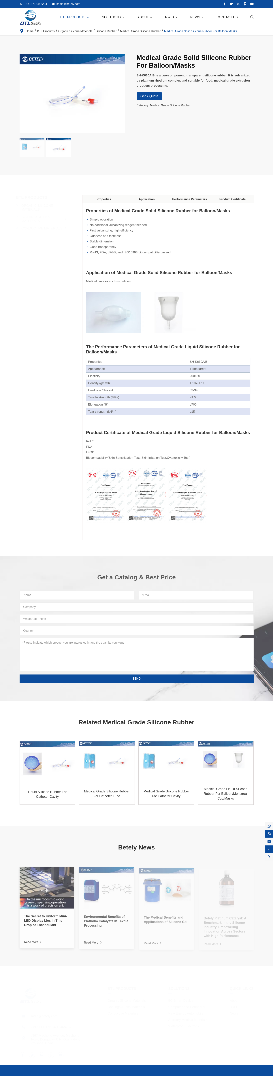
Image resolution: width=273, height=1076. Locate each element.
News (197, 17)
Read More (33, 944)
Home (30, 31)
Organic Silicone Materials (75, 31)
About (144, 17)
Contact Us (227, 17)
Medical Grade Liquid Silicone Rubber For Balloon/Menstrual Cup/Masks (226, 795)
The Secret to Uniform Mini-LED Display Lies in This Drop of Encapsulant (45, 922)
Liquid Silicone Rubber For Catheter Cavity (47, 796)
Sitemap (226, 1072)
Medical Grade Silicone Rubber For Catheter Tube (106, 795)
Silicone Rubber (106, 31)
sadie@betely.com (68, 3)
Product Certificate (234, 199)
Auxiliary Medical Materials (187, 1018)
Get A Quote (149, 96)
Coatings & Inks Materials (37, 219)
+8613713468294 (35, 3)
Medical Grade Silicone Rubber (140, 31)
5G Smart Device (180, 999)
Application (148, 199)
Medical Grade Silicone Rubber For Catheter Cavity (166, 795)
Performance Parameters (191, 199)
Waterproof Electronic (184, 1025)
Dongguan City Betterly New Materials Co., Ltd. (66, 1072)
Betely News (136, 845)
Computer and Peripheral (186, 1005)
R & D (171, 17)
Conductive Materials (43, 228)
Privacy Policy (244, 1072)
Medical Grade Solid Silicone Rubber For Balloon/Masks (200, 31)
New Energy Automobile (185, 1012)
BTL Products (74, 17)
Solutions (113, 17)
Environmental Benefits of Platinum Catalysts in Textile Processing (106, 923)
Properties (105, 199)
